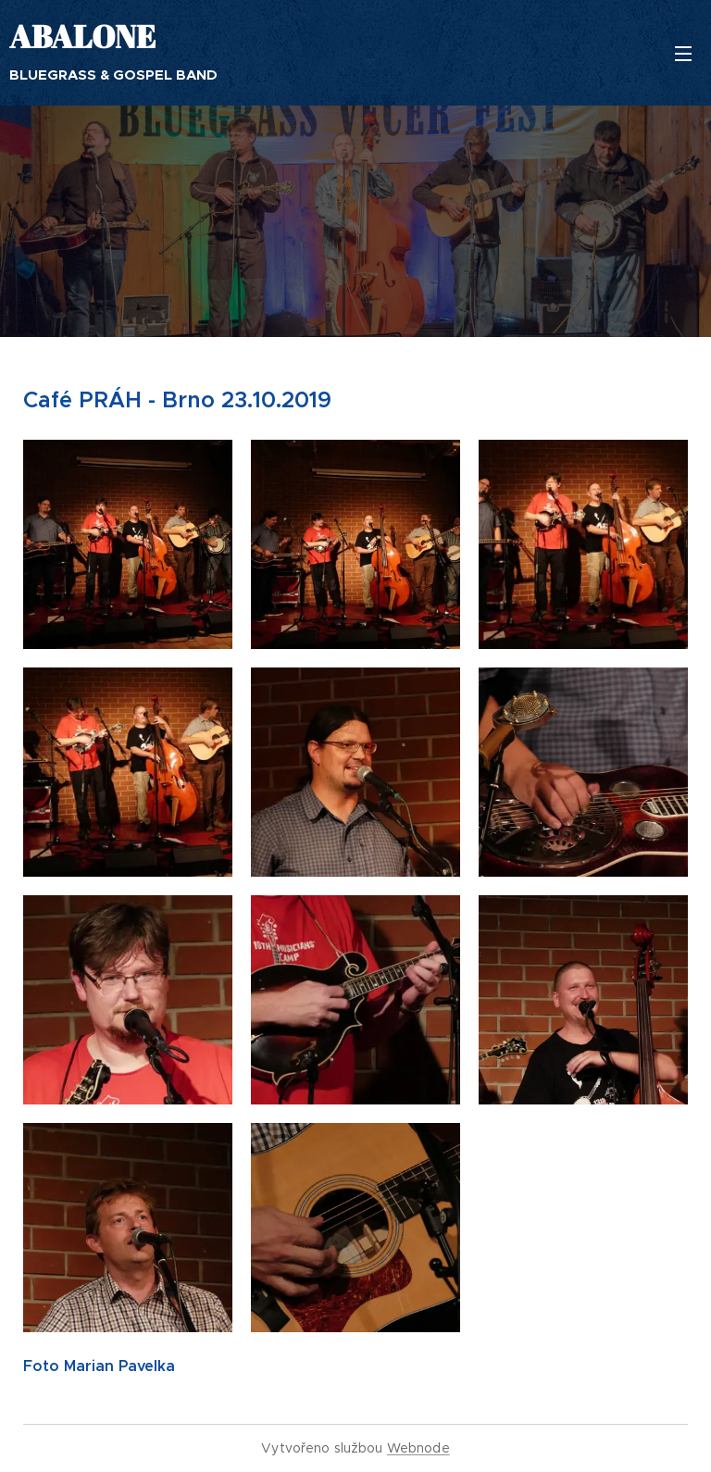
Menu (683, 54)
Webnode (418, 1448)
